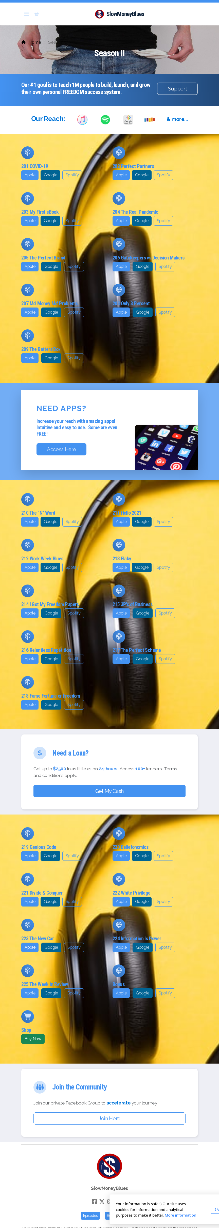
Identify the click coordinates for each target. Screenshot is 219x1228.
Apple (30, 175)
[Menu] (26, 14)
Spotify (72, 175)
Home (34, 42)
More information (117, 1215)
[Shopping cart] (36, 14)
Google (50, 175)
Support (177, 89)
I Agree (156, 1209)
